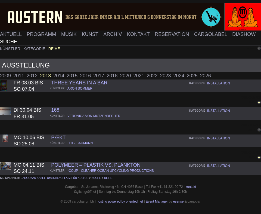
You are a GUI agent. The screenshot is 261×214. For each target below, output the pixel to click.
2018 (112, 75)
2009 (5, 75)
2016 (85, 75)
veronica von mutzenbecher (93, 116)
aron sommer (79, 88)
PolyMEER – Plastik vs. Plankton (95, 165)
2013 (45, 75)
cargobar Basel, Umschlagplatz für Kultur (54, 177)
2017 (98, 75)
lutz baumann (80, 143)
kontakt (190, 187)
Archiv (113, 34)
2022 (152, 75)
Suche (8, 41)
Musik (69, 34)
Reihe (54, 49)
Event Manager (157, 201)
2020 (125, 75)
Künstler (10, 49)
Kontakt (139, 34)
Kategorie (34, 49)
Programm (42, 34)
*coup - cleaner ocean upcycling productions (110, 171)
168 (55, 110)
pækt (58, 137)
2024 (178, 75)
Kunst (91, 34)
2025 (192, 75)
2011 (18, 75)
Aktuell (11, 34)
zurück (252, 48)
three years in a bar (79, 82)
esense (178, 201)
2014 (58, 75)
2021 (138, 75)
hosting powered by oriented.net (120, 201)
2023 (165, 75)
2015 (72, 75)
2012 (32, 75)
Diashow (244, 34)
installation (218, 83)
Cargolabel (211, 34)
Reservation (172, 34)
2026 (205, 75)
